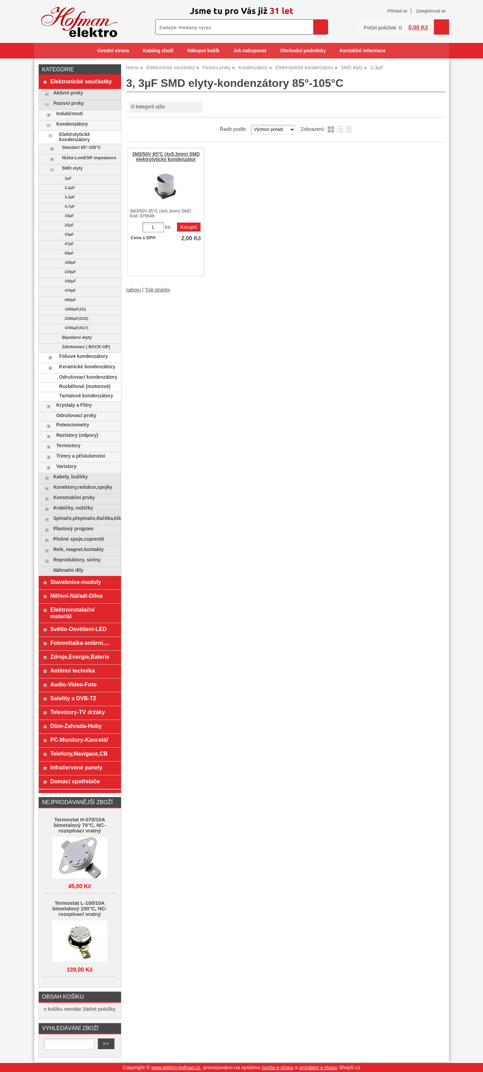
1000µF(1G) (75, 309)
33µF (69, 234)
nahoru (133, 289)
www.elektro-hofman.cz (176, 1067)
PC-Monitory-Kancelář (79, 740)
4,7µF (70, 206)
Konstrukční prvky (74, 497)
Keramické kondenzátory (87, 366)
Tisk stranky (157, 289)
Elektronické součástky (81, 81)
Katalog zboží (158, 50)
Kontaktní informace (363, 50)
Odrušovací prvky (76, 415)
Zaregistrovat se (430, 11)
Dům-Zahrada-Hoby (76, 726)
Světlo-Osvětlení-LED (78, 629)
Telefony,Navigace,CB (79, 753)
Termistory (68, 445)
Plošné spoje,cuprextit (78, 539)
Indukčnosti (69, 113)
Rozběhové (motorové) (85, 386)
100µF (70, 262)
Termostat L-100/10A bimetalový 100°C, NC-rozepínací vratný (79, 908)
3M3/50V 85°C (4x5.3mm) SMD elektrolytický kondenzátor (165, 157)
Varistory (66, 466)
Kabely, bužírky (70, 476)
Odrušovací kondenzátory (88, 377)
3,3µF (70, 197)
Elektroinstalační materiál (72, 612)
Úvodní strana (113, 50)
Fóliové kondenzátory (83, 356)
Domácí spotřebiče (75, 781)
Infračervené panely (76, 767)
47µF (69, 244)
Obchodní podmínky (303, 50)
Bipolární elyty (77, 337)
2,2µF (70, 188)
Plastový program (73, 528)
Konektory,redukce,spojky (82, 487)
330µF (70, 281)
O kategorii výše (148, 106)
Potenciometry (72, 424)
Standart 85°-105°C (81, 147)
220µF (70, 272)
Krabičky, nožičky (73, 508)
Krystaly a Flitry (74, 405)
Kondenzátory (72, 124)
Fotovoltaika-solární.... (79, 643)
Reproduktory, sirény (77, 559)
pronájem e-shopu (318, 1067)
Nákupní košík (203, 50)
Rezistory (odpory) (77, 435)
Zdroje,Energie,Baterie (79, 657)
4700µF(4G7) (76, 328)
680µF (70, 300)
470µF (70, 290)
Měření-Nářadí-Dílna (76, 596)
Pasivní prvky (68, 103)
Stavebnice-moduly (75, 582)
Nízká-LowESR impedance (89, 157)
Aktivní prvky (68, 93)
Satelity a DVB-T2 (73, 698)
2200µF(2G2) (76, 318)
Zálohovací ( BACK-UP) (86, 346)
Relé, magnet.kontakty (78, 549)
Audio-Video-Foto (73, 684)
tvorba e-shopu (278, 1067)
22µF (69, 225)
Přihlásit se (397, 11)
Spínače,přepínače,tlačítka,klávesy (85, 518)
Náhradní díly (68, 570)
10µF (69, 216)
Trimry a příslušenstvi (80, 456)
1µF (68, 178)
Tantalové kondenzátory (86, 395)
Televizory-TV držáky (77, 712)
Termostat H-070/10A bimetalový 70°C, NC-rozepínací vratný (80, 825)
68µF (69, 253)
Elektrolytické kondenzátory (74, 137)
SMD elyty (72, 168)
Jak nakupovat (249, 50)
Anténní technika (72, 670)
